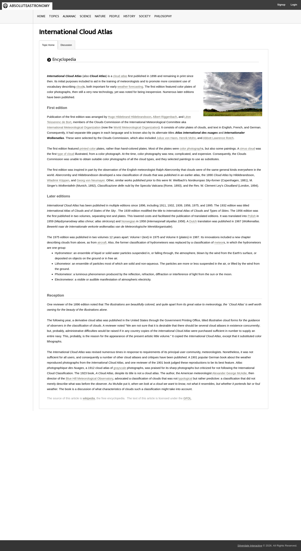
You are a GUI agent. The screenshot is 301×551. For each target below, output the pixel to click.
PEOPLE (114, 16)
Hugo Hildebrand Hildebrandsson (129, 116)
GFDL (187, 398)
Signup (281, 4)
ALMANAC (69, 16)
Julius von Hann (166, 138)
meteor (219, 242)
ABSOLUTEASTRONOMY (29, 6)
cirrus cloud (247, 148)
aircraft (101, 242)
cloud (79, 86)
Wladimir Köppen (58, 180)
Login (294, 4)
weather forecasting (130, 86)
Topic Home (48, 45)
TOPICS (54, 16)
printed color (87, 148)
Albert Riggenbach (165, 116)
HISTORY (129, 16)
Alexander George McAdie (229, 373)
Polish (252, 216)
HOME (41, 16)
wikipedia (89, 398)
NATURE (100, 16)
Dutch (193, 221)
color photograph (191, 148)
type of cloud (65, 153)
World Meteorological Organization (136, 127)
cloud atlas (120, 76)
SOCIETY (145, 16)
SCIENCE (85, 16)
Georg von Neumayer (91, 180)
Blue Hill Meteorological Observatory (89, 378)
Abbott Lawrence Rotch (218, 138)
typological (185, 378)
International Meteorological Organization (74, 127)
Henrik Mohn (187, 138)
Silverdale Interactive (249, 545)
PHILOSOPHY (163, 16)
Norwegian (128, 221)
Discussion (66, 45)
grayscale (120, 367)
